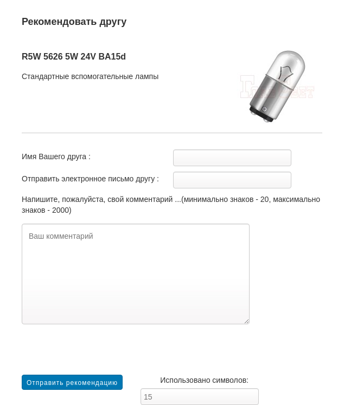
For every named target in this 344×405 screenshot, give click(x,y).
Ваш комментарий (136, 274)
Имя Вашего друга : (56, 156)
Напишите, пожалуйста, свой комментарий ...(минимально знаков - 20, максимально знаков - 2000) (171, 204)
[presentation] (104, 353)
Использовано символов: (204, 380)
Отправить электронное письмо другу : (90, 178)
